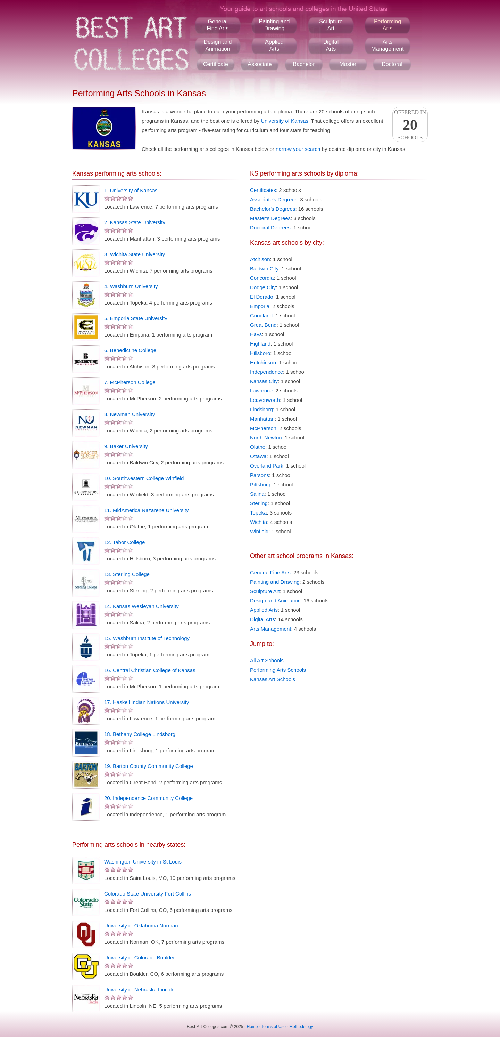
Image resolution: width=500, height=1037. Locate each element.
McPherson (263, 428)
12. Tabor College (124, 542)
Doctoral (392, 64)
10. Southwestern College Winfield (144, 478)
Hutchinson (263, 362)
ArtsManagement (387, 45)
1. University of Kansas (130, 190)
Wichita (258, 522)
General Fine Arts (270, 572)
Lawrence (261, 391)
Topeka (258, 513)
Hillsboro (260, 353)
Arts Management (270, 629)
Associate (260, 64)
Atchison (260, 259)
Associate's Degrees (273, 199)
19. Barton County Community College (148, 766)
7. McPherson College (130, 382)
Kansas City (264, 381)
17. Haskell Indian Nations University (146, 702)
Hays (256, 334)
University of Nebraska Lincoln (139, 990)
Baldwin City (264, 269)
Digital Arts (262, 619)
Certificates (263, 190)
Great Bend (263, 325)
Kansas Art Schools (272, 679)
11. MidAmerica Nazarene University (146, 510)
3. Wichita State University (134, 254)
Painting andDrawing (274, 24)
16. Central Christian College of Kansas (149, 670)
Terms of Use (273, 1026)
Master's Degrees (270, 218)
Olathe (257, 447)
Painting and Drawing (275, 582)
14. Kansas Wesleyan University (141, 606)
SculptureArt (331, 24)
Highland (260, 344)
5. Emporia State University (135, 318)
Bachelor (304, 64)
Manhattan (262, 419)
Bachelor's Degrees (272, 209)
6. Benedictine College (130, 350)
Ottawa (258, 456)
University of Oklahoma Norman (141, 926)
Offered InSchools (410, 124)
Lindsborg (261, 409)
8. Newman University (129, 414)
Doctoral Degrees (270, 227)
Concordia (262, 278)
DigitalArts (331, 45)
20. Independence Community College (148, 798)
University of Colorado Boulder (139, 958)
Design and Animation (275, 600)
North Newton (266, 437)
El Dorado (261, 297)
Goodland (261, 315)
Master (348, 64)
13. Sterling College (127, 574)
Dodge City (263, 287)
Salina (257, 494)
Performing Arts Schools (278, 670)
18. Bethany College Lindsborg (139, 734)
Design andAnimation (218, 45)
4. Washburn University (131, 286)
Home (252, 1026)
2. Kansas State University (134, 222)
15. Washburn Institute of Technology (147, 638)
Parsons (259, 475)
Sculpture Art (265, 591)
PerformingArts (387, 24)
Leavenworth (265, 400)
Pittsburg (260, 484)
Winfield (259, 531)
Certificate (215, 64)
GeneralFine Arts (217, 24)
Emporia (259, 306)
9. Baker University (126, 446)
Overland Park (266, 466)
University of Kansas (284, 121)
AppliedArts (274, 45)
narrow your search (298, 149)
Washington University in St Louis (143, 862)
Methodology (301, 1026)
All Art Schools (267, 660)
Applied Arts (264, 610)
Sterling (259, 503)
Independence (266, 372)
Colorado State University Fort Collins (147, 894)
